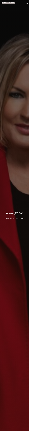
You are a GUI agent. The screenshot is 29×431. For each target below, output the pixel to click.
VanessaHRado (8, 3)
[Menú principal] (26, 3)
